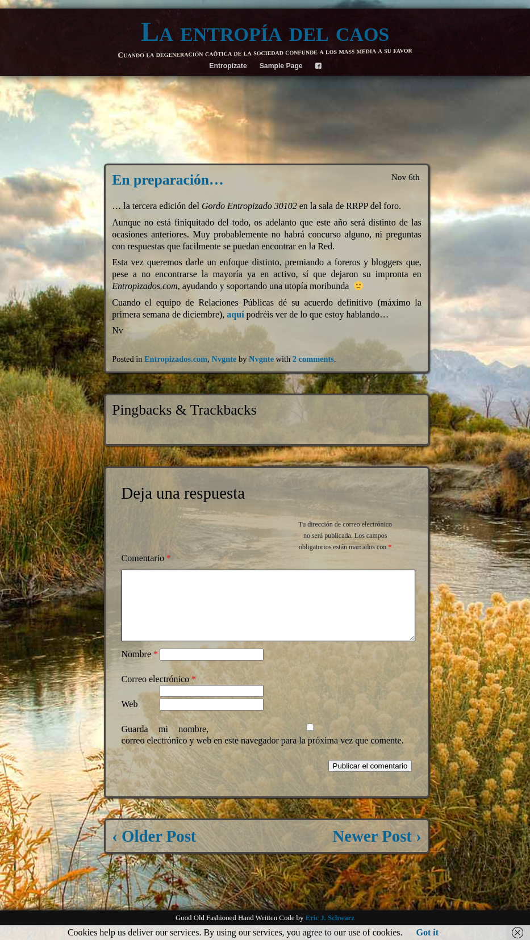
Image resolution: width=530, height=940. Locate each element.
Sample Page (281, 66)
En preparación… (167, 180)
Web (130, 717)
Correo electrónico (159, 692)
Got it (427, 932)
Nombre (140, 667)
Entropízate (228, 66)
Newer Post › (377, 850)
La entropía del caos (265, 31)
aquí (235, 314)
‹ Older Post (154, 850)
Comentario (147, 558)
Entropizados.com (175, 359)
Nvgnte (223, 359)
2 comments (313, 359)
